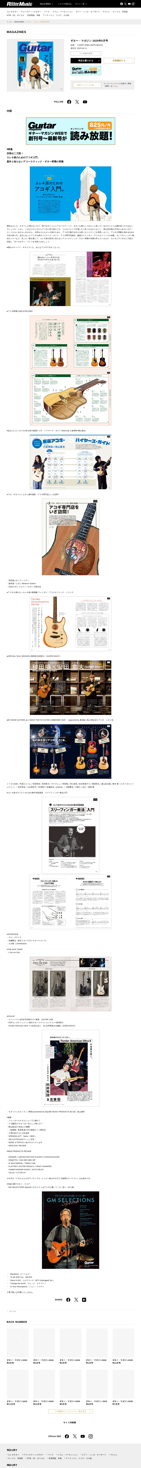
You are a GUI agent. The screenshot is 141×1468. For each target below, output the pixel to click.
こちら (115, 86)
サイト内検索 (69, 1422)
